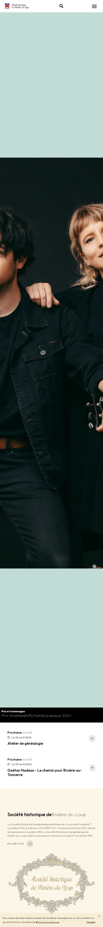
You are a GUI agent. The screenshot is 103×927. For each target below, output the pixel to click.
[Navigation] (94, 6)
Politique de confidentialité (47, 922)
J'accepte (90, 922)
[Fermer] (99, 916)
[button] (61, 6)
